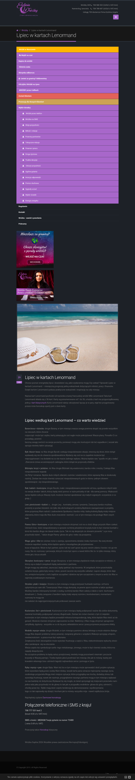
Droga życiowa (29, 154)
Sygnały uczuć (29, 189)
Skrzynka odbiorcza (26, 73)
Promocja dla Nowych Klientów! (31, 102)
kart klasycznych (39, 403)
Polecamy (23, 224)
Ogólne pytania (29, 172)
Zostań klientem (25, 96)
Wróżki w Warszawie (27, 49)
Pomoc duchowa (30, 183)
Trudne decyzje (29, 160)
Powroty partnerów (31, 137)
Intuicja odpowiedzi (31, 177)
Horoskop (44, 730)
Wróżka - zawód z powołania (30, 218)
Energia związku (30, 201)
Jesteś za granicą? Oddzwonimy (33, 78)
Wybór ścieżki (29, 195)
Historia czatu (24, 67)
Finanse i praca (29, 148)
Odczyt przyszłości (31, 166)
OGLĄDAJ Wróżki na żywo (29, 84)
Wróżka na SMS (30, 119)
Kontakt (22, 212)
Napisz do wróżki (25, 61)
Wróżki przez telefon (32, 113)
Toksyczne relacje (31, 142)
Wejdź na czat (25, 55)
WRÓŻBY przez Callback (28, 90)
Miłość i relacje (29, 131)
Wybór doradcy (25, 108)
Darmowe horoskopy (52, 697)
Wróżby (25, 30)
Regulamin (23, 206)
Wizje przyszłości (30, 125)
